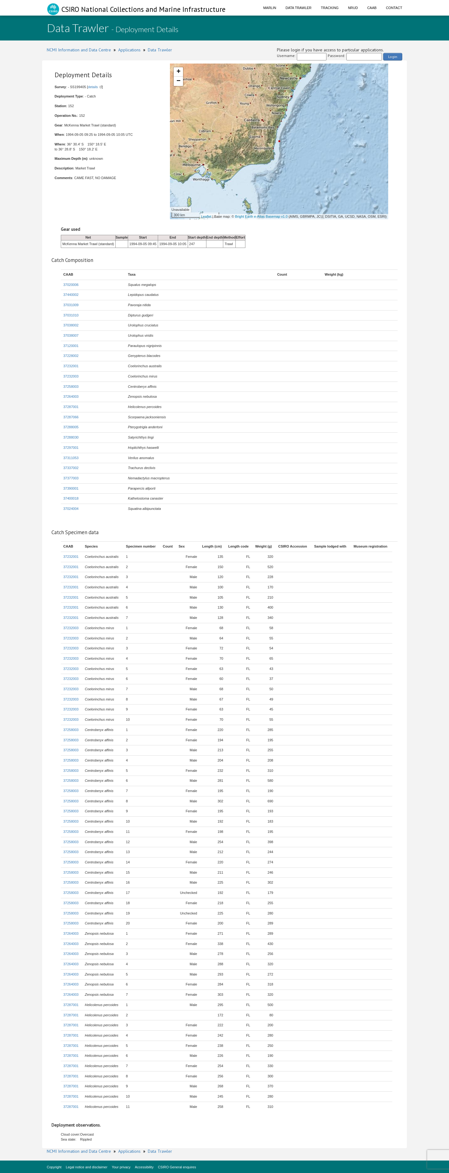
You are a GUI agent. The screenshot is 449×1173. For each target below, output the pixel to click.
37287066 (71, 417)
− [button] (178, 81)
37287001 (71, 407)
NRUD (353, 8)
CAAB (372, 8)
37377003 (71, 478)
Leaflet (206, 216)
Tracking (330, 8)
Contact (394, 8)
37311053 (71, 458)
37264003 (71, 396)
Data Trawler (298, 8)
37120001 (71, 346)
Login (392, 56)
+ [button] (178, 72)
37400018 (71, 498)
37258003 (71, 386)
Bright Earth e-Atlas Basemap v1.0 (261, 216)
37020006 (71, 285)
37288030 (71, 437)
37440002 (71, 295)
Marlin (269, 8)
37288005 (71, 427)
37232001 (71, 366)
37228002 (71, 356)
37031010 (71, 315)
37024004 (71, 509)
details (93, 87)
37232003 (71, 376)
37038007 (71, 335)
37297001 (71, 447)
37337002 (71, 468)
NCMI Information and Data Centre (79, 50)
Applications (129, 50)
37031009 (71, 305)
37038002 (71, 325)
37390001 (71, 488)
